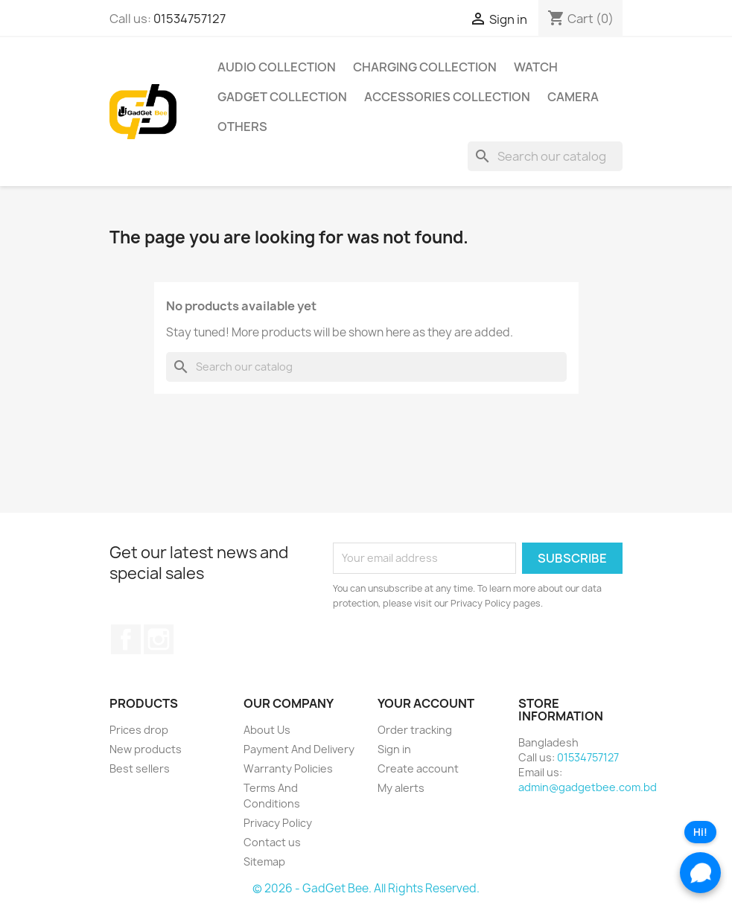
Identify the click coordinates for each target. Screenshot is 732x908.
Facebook (126, 639)
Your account (426, 703)
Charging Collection (425, 67)
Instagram (159, 639)
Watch (536, 67)
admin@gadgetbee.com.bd (587, 787)
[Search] (545, 156)
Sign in (394, 749)
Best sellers (139, 768)
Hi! (700, 832)
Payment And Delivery (299, 749)
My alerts (401, 788)
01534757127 (189, 18)
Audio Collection (276, 67)
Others (242, 126)
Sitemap (264, 861)
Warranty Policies (288, 768)
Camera (573, 97)
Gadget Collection (282, 97)
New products (145, 749)
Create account (418, 768)
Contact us (272, 842)
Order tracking (415, 730)
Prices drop (138, 730)
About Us (267, 730)
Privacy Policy (278, 823)
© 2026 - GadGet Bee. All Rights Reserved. (366, 888)
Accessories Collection (447, 97)
